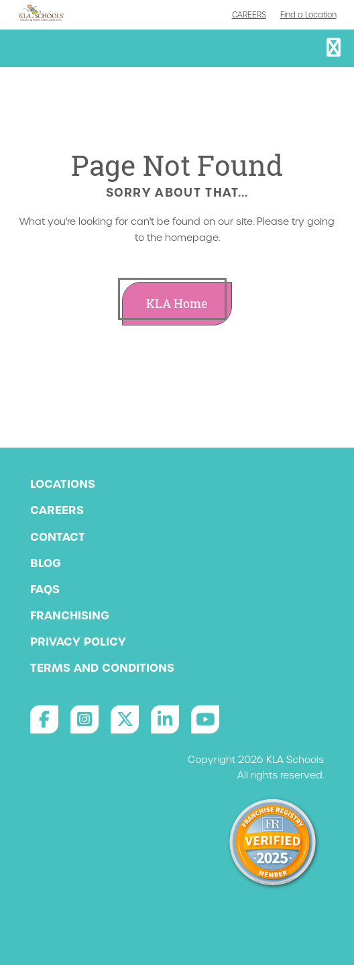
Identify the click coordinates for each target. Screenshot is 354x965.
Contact (57, 536)
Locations (62, 483)
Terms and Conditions (102, 667)
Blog (45, 563)
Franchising (69, 615)
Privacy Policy (78, 641)
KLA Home (177, 303)
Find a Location (308, 14)
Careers (249, 14)
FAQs (45, 589)
